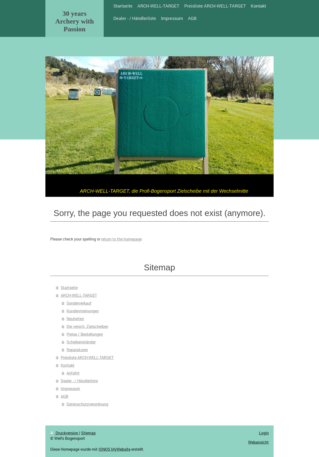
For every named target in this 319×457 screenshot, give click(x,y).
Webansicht (258, 442)
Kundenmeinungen (83, 310)
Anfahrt (73, 372)
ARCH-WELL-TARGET (79, 295)
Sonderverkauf (79, 303)
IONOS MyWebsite (114, 449)
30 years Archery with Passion (74, 21)
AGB (64, 396)
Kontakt (68, 365)
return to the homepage (121, 238)
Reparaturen (77, 349)
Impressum (70, 388)
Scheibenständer (81, 341)
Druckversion (64, 432)
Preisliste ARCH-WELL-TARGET (87, 357)
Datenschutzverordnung (87, 404)
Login (264, 432)
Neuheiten (75, 318)
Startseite (69, 287)
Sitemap (88, 432)
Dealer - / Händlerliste (79, 380)
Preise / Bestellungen (85, 334)
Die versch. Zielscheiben (87, 326)
